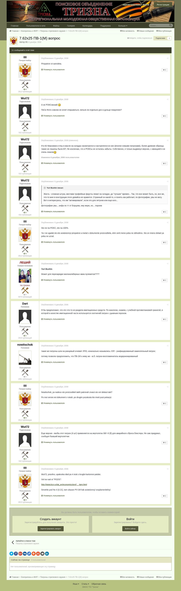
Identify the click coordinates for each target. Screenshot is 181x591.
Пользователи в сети (35, 26)
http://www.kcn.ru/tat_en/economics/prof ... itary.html (64, 484)
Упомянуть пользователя (53, 70)
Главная (14, 26)
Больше (122, 26)
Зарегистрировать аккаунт (50, 529)
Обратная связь (98, 584)
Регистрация (163, 5)
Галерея (71, 26)
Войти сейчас (130, 529)
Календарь (88, 26)
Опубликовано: (54, 58)
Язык (76, 584)
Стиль (85, 584)
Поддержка (105, 26)
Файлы (56, 26)
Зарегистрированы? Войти (136, 5)
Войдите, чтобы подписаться (140, 38)
